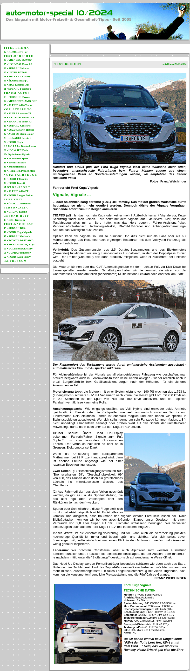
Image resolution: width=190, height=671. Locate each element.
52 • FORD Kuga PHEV (17, 256)
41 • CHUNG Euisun (15, 211)
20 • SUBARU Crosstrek (17, 125)
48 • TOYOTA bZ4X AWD (19, 240)
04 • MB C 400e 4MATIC (18, 60)
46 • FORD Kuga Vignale (18, 232)
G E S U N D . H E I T (16, 215)
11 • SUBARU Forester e (17, 88)
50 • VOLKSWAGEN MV (18, 248)
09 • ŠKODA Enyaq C (16, 80)
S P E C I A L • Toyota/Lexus (20, 146)
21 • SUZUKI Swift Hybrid (19, 129)
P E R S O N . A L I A (15, 207)
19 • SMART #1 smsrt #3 (18, 121)
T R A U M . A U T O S (16, 92)
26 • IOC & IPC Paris (16, 150)
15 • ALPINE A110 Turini (18, 105)
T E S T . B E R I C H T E (18, 55)
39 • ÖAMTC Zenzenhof (17, 203)
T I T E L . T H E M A (16, 47)
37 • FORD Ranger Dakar (18, 195)
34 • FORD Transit (14, 182)
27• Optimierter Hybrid (17, 154)
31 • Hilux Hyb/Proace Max (19, 170)
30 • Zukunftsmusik (15, 166)
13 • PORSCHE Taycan (17, 96)
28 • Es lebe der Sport (16, 158)
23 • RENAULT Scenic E (18, 137)
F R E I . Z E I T (13, 199)
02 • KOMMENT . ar (15, 51)
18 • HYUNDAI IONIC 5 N (19, 117)
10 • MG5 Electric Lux (16, 84)
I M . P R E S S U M (15, 260)
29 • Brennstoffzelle (15, 162)
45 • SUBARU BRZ (15, 228)
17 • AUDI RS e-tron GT (17, 113)
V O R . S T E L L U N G (18, 109)
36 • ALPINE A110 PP (16, 191)
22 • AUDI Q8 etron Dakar (19, 133)
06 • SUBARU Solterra (16, 68)
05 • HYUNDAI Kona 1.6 (18, 64)
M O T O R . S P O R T (17, 187)
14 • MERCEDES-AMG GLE (20, 101)
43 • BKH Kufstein (14, 219)
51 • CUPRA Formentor (17, 252)
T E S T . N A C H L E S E (18, 223)
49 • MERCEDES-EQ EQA (19, 244)
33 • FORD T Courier (16, 178)
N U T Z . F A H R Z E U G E (20, 174)
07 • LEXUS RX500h (15, 72)
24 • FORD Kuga (13, 142)
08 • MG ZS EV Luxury (17, 76)
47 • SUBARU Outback (17, 236)
